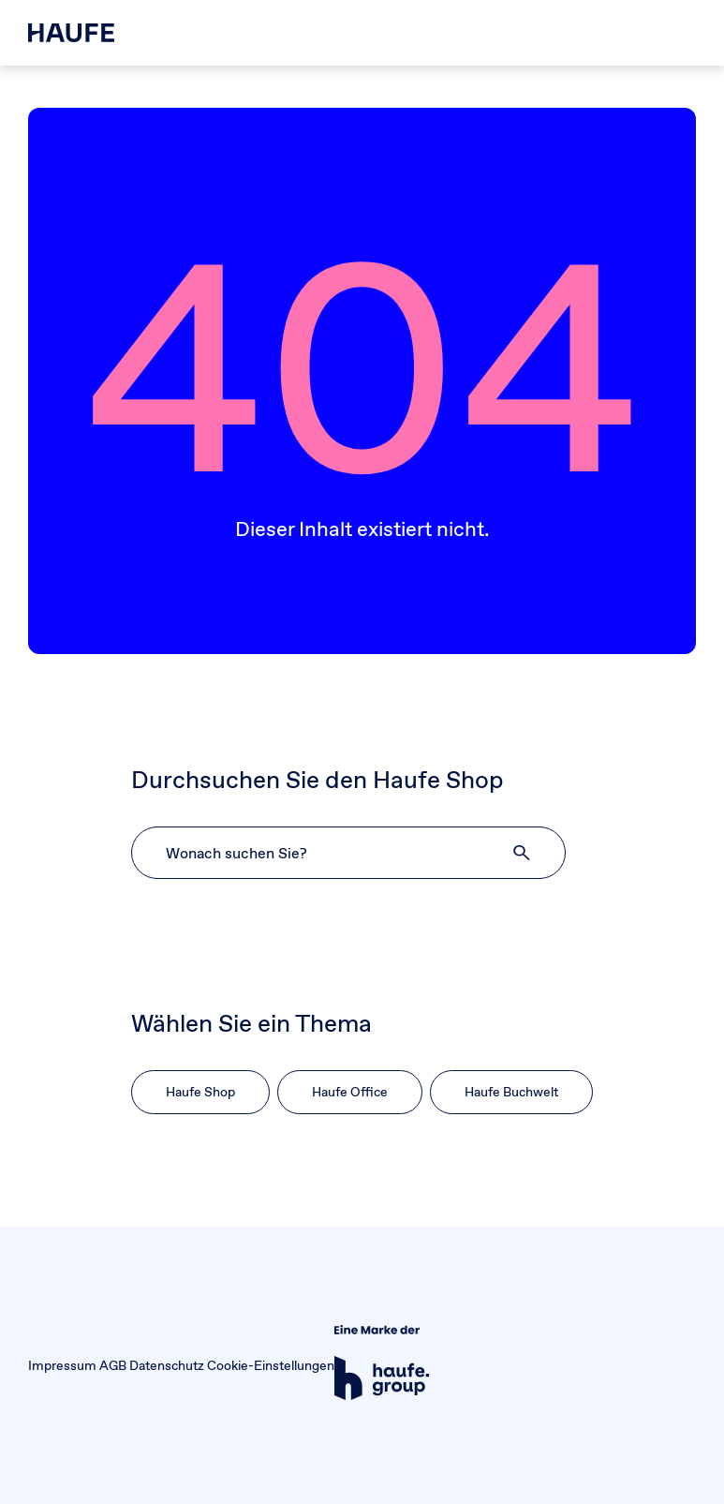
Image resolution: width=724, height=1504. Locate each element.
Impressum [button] (62, 1365)
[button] (522, 852)
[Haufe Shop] (71, 33)
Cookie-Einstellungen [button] (270, 1365)
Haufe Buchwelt (511, 1091)
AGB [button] (112, 1365)
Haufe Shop (200, 1091)
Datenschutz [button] (166, 1365)
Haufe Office (350, 1091)
